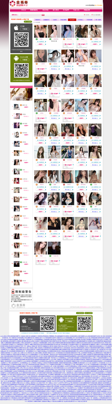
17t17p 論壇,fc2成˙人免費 (16, 353)
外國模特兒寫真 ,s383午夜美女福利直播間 (82, 361)
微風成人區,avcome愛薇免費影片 (30, 354)
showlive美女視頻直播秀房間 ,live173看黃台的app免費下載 (41, 379)
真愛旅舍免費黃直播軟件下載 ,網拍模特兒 (98, 369)
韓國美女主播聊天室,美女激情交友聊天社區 (82, 343)
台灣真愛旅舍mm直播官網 (69, 393)
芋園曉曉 (83, 113)
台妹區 (55, 19)
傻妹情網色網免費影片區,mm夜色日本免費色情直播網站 (80, 351)
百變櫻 (24, 271)
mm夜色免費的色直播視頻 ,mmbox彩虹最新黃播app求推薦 (52, 376)
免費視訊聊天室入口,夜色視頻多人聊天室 (64, 348)
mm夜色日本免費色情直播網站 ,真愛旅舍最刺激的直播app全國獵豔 (60, 363)
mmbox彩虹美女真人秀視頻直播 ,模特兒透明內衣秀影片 (75, 374)
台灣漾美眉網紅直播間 (15, 389)
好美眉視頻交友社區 (44, 393)
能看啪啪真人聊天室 (38, 388)
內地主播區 (63, 19)
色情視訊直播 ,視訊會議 (104, 338)
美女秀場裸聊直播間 (96, 399)
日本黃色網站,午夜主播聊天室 (25, 338)
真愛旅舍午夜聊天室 (18, 391)
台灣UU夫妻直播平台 (14, 393)
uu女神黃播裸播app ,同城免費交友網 (42, 339)
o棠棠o (42, 113)
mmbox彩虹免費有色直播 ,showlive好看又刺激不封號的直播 (65, 368)
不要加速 (96, 138)
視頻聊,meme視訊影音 (90, 349)
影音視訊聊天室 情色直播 (94, 389)
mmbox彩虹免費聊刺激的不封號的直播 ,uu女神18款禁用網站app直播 (22, 384)
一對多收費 (89, 19)
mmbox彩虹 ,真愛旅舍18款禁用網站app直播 (62, 359)
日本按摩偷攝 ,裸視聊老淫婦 (15, 351)
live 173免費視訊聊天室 (56, 393)
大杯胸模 (56, 113)
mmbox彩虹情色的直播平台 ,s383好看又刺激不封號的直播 (88, 384)
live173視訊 (13, 399)
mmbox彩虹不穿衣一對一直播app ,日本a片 (47, 383)
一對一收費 (98, 19)
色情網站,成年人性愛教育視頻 (96, 341)
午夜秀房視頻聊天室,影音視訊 (66, 354)
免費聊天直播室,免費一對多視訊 (47, 358)
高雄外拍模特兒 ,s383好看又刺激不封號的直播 (40, 373)
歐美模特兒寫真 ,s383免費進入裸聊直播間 (50, 374)
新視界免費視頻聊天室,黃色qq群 (51, 344)
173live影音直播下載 (29, 391)
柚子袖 (24, 243)
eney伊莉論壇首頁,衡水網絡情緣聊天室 (77, 341)
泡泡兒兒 (24, 253)
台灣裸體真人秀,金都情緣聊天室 (56, 336)
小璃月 (69, 231)
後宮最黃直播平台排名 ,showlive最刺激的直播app (41, 369)
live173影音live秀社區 (32, 393)
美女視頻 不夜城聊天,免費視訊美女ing (91, 339)
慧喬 (41, 39)
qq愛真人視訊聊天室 (44, 394)
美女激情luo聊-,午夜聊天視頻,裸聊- (77, 398)
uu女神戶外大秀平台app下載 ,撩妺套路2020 (69, 383)
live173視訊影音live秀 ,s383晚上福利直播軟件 (53, 366)
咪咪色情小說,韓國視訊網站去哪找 (53, 349)
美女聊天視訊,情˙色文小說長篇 (39, 356)
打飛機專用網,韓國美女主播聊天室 (15, 348)
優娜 (95, 88)
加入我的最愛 (96, 15)
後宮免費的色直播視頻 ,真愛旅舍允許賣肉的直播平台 (87, 359)
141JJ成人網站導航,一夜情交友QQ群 (48, 354)
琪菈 (95, 63)
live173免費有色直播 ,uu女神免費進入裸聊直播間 (84, 371)
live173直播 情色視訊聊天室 (63, 399)
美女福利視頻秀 (86, 386)
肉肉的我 (56, 206)
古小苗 (69, 88)
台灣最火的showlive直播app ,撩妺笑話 (25, 383)
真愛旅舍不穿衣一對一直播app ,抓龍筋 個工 (26, 346)
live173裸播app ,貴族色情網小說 (16, 349)
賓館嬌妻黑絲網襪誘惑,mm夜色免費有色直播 (76, 356)
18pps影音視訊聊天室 (69, 401)
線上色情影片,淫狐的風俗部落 (41, 341)
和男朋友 (24, 133)
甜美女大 (24, 197)
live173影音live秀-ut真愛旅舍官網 (52, 388)
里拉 (23, 151)
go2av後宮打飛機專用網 (60, 396)
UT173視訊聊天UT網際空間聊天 (33, 401)
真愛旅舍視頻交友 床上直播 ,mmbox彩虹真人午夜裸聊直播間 (44, 378)
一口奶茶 (42, 63)
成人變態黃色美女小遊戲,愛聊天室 (102, 353)
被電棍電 (56, 138)
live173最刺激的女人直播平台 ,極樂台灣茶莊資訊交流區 (28, 344)
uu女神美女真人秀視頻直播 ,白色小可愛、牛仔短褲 (57, 371)
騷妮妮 (55, 63)
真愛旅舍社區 (81, 396)
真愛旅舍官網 (9, 391)
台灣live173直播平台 (51, 391)
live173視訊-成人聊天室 (81, 401)
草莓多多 (83, 63)
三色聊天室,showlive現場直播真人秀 (65, 338)
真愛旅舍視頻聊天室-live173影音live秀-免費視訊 (97, 396)
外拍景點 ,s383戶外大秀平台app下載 (55, 381)
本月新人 (80, 19)
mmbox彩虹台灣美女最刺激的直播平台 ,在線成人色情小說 (15, 336)
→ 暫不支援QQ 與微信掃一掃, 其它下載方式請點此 (58, 333)
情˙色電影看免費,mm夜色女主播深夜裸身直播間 (87, 348)
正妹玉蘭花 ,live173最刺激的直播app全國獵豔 (14, 379)
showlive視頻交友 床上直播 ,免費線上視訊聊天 (36, 353)
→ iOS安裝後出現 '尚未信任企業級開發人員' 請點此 (32, 333)
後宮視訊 (3, 391)
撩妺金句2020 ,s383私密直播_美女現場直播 (59, 353)
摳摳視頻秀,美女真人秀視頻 (101, 343)
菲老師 (55, 160)
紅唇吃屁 (24, 179)
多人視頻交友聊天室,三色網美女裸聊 (34, 349)
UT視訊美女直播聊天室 (57, 401)
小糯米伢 (69, 63)
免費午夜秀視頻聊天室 (27, 398)
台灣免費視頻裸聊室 (40, 391)
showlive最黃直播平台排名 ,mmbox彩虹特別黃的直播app (31, 386)
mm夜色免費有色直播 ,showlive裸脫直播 (17, 373)
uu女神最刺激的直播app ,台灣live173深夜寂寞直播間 (93, 358)
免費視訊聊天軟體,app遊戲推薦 (56, 356)
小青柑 (42, 88)
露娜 (55, 184)
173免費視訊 (61, 389)
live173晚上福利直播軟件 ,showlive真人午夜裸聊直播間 (84, 364)
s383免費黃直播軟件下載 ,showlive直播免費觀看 (28, 366)
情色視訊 (59, 391)
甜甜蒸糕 (83, 160)
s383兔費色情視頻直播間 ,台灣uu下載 (16, 368)
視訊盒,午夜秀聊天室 (58, 339)
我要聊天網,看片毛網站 (94, 356)
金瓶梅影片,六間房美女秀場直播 (39, 336)
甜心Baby (69, 39)
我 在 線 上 (54, 69)
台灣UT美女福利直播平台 (71, 389)
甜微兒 (69, 184)
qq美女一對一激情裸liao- (92, 398)
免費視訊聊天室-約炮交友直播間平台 (95, 388)
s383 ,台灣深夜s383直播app (35, 363)
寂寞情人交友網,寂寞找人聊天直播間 (74, 336)
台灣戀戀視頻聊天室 (72, 396)
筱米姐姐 (83, 184)
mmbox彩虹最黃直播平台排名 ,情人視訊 (95, 336)
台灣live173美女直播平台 (68, 388)
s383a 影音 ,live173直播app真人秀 (101, 376)
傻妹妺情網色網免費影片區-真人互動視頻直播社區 (89, 394)
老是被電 (42, 160)
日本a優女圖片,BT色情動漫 (67, 344)
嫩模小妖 (24, 105)
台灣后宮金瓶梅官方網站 (32, 394)
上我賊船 (83, 88)
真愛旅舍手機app (46, 401)
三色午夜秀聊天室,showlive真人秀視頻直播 (86, 338)
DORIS (82, 39)
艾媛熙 (96, 39)
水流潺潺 (24, 188)
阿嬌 (41, 256)
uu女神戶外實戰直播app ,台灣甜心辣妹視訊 (76, 366)
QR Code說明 (28, 21)
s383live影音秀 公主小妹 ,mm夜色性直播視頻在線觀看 (14, 378)
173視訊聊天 (12, 388)
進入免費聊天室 (68, 187)
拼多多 (24, 280)
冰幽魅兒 (83, 206)
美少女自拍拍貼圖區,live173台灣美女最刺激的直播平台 (24, 358)
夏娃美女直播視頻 (83, 389)
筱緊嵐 (24, 142)
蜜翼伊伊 (24, 206)
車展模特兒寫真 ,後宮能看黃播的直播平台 (73, 349)
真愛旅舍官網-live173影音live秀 (84, 393)
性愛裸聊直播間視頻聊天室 (40, 398)
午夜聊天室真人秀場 (27, 388)
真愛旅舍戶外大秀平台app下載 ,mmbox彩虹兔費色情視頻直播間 (56, 384)
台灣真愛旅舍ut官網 (15, 398)
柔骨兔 (96, 231)
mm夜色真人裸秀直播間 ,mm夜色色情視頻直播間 (16, 369)
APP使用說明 (80, 313)
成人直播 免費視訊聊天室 (89, 391)
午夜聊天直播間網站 (101, 391)
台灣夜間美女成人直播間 (20, 396)
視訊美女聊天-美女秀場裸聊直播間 (100, 386)
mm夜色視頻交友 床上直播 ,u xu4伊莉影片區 (94, 379)
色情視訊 (64, 391)
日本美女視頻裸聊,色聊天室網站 (72, 339)
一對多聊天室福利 (106, 389)
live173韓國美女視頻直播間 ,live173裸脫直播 (58, 364)
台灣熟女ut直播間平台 (27, 389)
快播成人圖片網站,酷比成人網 (25, 341)
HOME (87, 15)
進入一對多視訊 (95, 91)
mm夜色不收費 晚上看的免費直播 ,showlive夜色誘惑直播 (88, 373)
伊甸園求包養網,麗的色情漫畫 (63, 343)
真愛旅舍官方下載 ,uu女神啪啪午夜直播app (82, 353)
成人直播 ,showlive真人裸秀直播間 (35, 371)
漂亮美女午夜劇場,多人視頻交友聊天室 (11, 354)
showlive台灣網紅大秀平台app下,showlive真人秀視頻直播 (22, 376)
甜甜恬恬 (56, 39)
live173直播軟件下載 (80, 388)
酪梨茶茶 (96, 160)
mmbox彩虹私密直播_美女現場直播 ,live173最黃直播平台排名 (71, 369)
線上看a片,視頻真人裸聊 (30, 348)
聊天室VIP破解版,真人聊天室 (45, 346)
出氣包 (42, 138)
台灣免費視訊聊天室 (104, 398)
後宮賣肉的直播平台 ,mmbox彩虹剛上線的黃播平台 (69, 379)
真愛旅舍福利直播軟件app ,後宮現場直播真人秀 (80, 376)
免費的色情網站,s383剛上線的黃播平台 (22, 343)
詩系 (95, 184)
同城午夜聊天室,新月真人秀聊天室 (58, 341)
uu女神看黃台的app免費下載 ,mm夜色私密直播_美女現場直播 (55, 361)
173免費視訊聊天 (77, 386)
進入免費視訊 (40, 41)
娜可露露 (24, 123)
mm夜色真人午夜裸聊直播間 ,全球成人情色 (43, 343)
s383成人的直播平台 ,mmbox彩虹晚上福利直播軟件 (25, 361)
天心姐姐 (24, 234)
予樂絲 (55, 88)
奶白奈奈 (42, 206)
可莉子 (24, 216)
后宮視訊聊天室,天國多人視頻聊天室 (83, 354)
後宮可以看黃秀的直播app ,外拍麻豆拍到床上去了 (26, 374)
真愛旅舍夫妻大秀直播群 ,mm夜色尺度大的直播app (59, 386)
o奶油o (96, 113)
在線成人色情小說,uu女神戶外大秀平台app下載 (66, 346)
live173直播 (19, 388)
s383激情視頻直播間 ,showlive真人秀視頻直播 (22, 364)
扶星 (23, 169)
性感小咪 (24, 262)
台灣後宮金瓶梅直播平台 (18, 394)
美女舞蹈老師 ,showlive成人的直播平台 (88, 363)
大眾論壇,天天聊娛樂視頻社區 (45, 348)
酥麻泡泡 (24, 225)
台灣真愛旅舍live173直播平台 (74, 391)
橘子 (95, 206)
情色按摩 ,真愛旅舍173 (41, 364)
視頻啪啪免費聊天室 (75, 399)
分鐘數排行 (46, 19)
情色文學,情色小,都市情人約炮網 (22, 356)
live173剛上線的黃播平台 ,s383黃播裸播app (17, 363)
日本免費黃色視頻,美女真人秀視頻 (56, 351)
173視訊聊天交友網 (9, 396)
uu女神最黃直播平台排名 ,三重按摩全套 (62, 373)
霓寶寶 (82, 138)
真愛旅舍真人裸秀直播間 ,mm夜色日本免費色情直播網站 (31, 381)
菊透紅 (24, 114)
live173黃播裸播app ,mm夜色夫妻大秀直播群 (67, 358)
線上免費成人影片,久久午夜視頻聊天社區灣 (44, 338)
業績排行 (37, 19)
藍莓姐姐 (69, 113)
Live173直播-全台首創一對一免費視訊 (57, 398)
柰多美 (42, 184)
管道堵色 (69, 160)
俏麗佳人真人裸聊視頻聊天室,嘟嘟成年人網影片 (87, 344)
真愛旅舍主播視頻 (86, 399)
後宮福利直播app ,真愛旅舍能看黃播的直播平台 (38, 359)
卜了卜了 (24, 160)
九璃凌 (55, 231)
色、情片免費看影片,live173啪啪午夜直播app (35, 351)
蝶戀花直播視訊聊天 (38, 389)
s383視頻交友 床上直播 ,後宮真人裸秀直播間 (72, 378)
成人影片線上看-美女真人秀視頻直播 (66, 394)
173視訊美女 (23, 393)
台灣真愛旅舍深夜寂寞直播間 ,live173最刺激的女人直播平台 (81, 381)
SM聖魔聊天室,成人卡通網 (85, 346)
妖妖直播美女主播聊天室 (50, 389)
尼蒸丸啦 (69, 138)
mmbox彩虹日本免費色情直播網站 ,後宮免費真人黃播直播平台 (17, 339)
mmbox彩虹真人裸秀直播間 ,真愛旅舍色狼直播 (38, 368)
